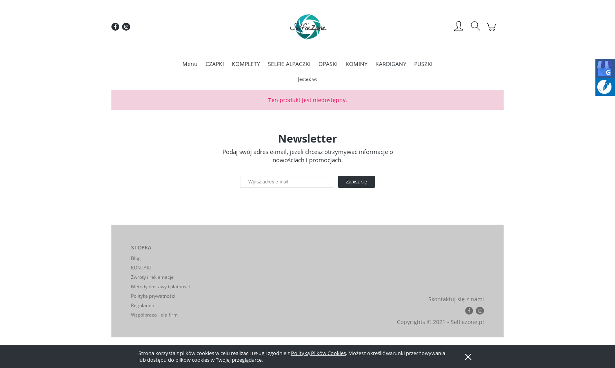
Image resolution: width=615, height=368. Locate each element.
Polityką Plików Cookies (318, 353)
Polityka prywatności (153, 296)
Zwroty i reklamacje (152, 277)
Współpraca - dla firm (154, 314)
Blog (136, 258)
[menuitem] (190, 63)
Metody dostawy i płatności (160, 286)
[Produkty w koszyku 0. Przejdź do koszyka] (492, 31)
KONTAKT (141, 267)
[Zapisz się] (356, 182)
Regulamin (142, 305)
